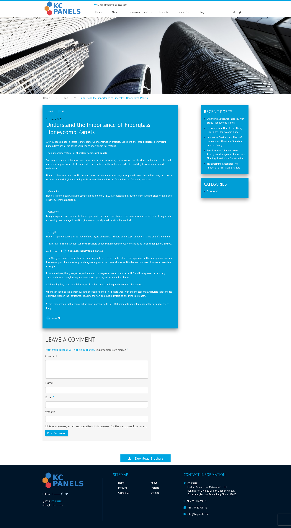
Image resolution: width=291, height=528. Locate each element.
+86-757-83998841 (197, 501)
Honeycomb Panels (138, 12)
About (115, 12)
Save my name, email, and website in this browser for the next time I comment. (97, 426)
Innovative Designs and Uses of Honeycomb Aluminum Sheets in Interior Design (225, 141)
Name (49, 383)
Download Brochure (145, 458)
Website (50, 412)
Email (49, 397)
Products (122, 487)
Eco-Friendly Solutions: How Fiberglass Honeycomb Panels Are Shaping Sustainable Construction (226, 154)
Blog (201, 12)
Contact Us (183, 12)
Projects (163, 12)
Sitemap (155, 492)
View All (56, 318)
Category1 (212, 191)
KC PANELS (57, 501)
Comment (51, 356)
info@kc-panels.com (198, 514)
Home (98, 12)
